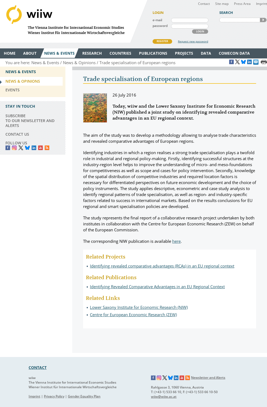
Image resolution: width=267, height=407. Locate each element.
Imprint (261, 3)
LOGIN (200, 31)
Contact (204, 3)
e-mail (157, 20)
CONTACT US (17, 134)
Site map (222, 3)
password (160, 25)
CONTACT (38, 367)
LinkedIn (34, 147)
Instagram (159, 377)
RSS (47, 147)
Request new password (193, 41)
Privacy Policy (54, 396)
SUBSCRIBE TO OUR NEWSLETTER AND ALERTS (29, 120)
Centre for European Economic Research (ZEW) (133, 314)
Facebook (7, 147)
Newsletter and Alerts (208, 377)
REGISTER (162, 41)
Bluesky (27, 147)
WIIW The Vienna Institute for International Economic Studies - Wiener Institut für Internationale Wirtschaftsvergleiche (73, 21)
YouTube (40, 147)
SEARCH (263, 20)
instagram (14, 147)
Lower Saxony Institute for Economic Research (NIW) (139, 307)
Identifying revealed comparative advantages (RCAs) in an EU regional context (162, 266)
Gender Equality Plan (84, 396)
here (176, 241)
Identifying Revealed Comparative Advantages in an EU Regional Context (157, 286)
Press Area (242, 3)
